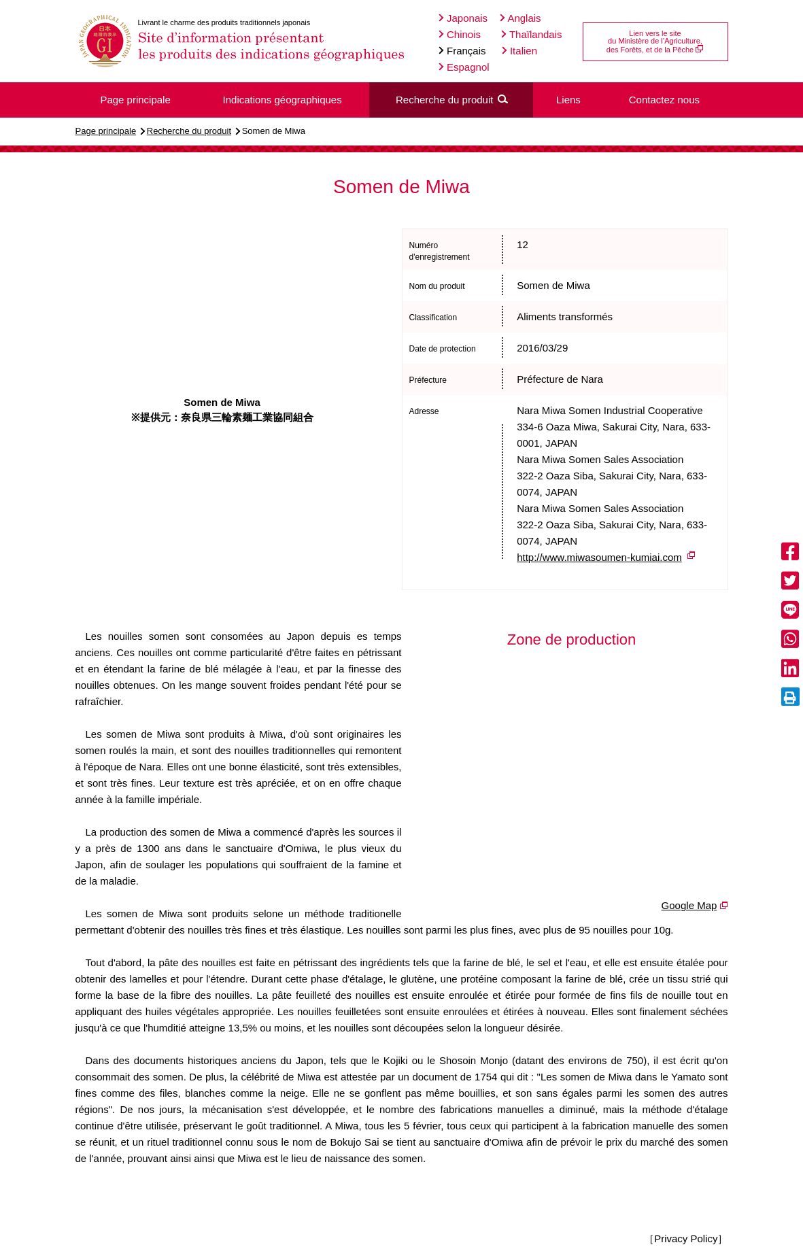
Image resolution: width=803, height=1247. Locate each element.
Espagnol (464, 67)
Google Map (689, 905)
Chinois (460, 34)
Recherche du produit (189, 131)
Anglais (520, 18)
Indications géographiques (282, 99)
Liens (568, 99)
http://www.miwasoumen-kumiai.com (599, 557)
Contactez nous (664, 99)
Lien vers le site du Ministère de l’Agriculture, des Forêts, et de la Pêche (655, 41)
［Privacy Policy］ (686, 1238)
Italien (519, 50)
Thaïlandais (531, 34)
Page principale (106, 131)
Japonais (463, 18)
